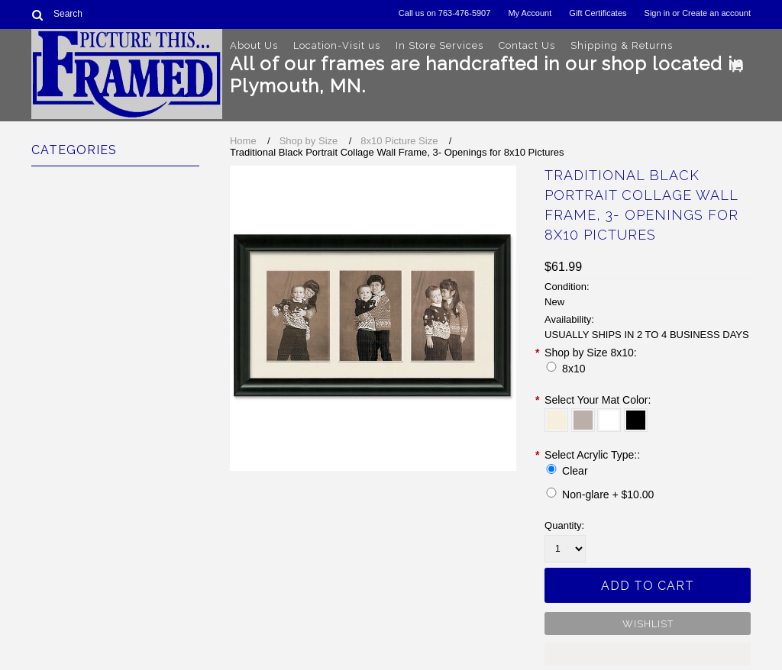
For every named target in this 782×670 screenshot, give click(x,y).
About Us (254, 45)
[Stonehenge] (583, 420)
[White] (609, 420)
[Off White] (556, 420)
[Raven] (636, 420)
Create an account (716, 13)
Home (243, 141)
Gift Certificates (597, 13)
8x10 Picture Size (399, 141)
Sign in (658, 13)
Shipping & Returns (621, 45)
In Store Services (439, 45)
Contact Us (527, 45)
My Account (529, 13)
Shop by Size (309, 141)
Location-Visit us (336, 45)
